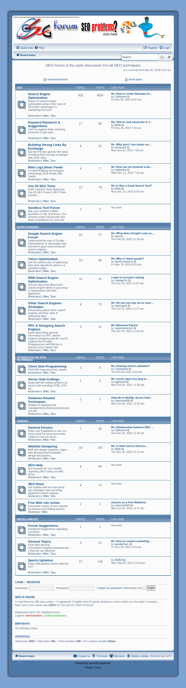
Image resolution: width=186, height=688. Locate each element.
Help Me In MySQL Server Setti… (132, 397)
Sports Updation (40, 560)
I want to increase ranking (127, 277)
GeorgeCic (121, 280)
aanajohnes (122, 544)
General (23, 421)
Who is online (25, 597)
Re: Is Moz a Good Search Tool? (131, 185)
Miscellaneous (27, 519)
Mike (46, 115)
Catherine (121, 96)
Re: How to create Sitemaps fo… (131, 93)
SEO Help (35, 465)
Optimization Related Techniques (31, 358)
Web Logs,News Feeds (45, 167)
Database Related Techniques (41, 400)
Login (19, 582)
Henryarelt (121, 305)
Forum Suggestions (43, 525)
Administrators (34, 615)
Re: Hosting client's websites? (130, 365)
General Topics (39, 541)
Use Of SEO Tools (41, 186)
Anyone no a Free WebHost (128, 502)
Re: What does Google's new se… (132, 233)
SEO (19, 87)
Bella (118, 124)
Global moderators (55, 615)
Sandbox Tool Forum (44, 208)
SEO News (36, 484)
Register (33, 582)
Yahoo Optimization (43, 259)
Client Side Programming (47, 366)
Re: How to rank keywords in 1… (132, 122)
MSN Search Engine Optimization (43, 279)
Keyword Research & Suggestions (44, 124)
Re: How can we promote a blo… (132, 166)
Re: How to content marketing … (132, 541)
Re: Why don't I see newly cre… (131, 144)
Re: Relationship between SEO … (132, 427)
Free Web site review (44, 503)
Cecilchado (121, 368)
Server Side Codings (43, 379)
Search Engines (28, 227)
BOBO (119, 559)
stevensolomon (124, 261)
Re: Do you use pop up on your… (132, 302)
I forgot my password (109, 588)
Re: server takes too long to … (130, 378)
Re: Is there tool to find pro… (129, 446)
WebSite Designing (42, 446)
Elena (111, 641)
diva (117, 236)
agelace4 (120, 381)
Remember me (135, 588)
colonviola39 (122, 400)
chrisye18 (120, 147)
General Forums (40, 427)
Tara (52, 115)
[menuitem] (39, 48)
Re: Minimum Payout (124, 325)
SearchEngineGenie (100, 663)
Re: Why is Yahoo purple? (127, 258)
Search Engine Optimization (39, 96)
